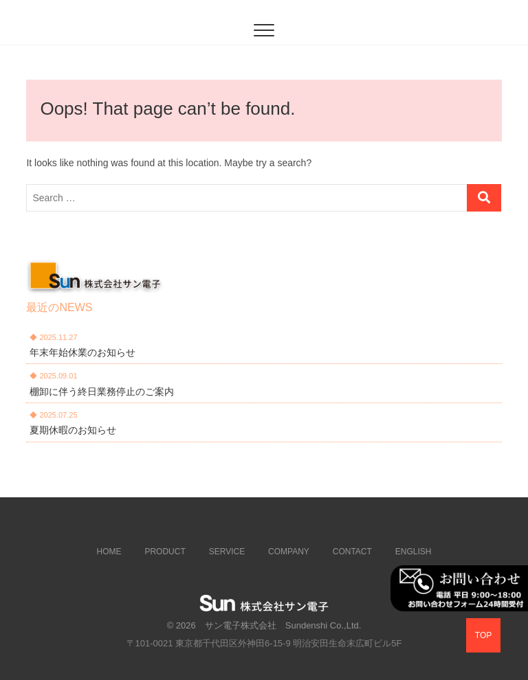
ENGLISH (413, 551)
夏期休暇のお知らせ (73, 429)
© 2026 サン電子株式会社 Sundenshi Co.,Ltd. (264, 625)
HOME (109, 551)
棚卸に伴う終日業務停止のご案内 (102, 391)
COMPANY (288, 551)
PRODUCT (164, 551)
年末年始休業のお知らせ (82, 352)
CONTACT (352, 551)
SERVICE (227, 551)
